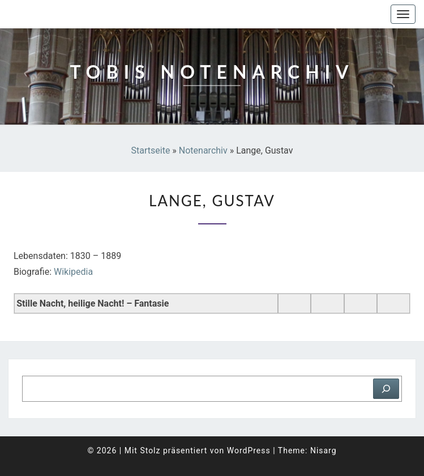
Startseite (150, 150)
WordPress (249, 450)
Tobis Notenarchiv (64, 14)
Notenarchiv (203, 150)
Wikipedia (73, 271)
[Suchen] (386, 389)
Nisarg (323, 450)
